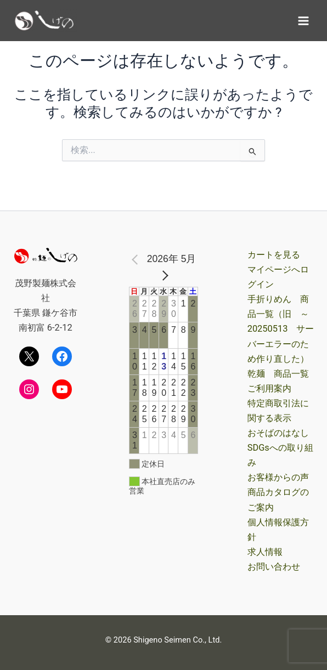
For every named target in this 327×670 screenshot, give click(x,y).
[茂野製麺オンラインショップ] (44, 20)
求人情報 (265, 552)
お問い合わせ (273, 566)
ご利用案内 (269, 388)
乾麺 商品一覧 (278, 373)
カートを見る (273, 254)
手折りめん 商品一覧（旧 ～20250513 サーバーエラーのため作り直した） (280, 329)
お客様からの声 (278, 477)
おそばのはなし (278, 433)
